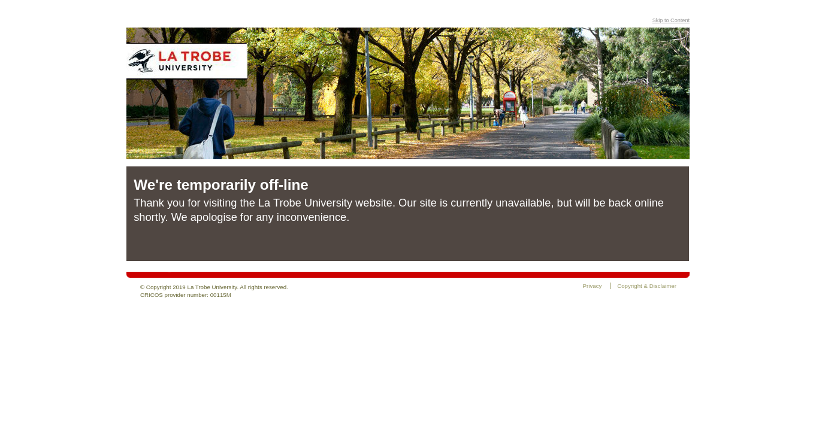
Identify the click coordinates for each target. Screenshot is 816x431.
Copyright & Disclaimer (646, 286)
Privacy (592, 286)
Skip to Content (671, 20)
